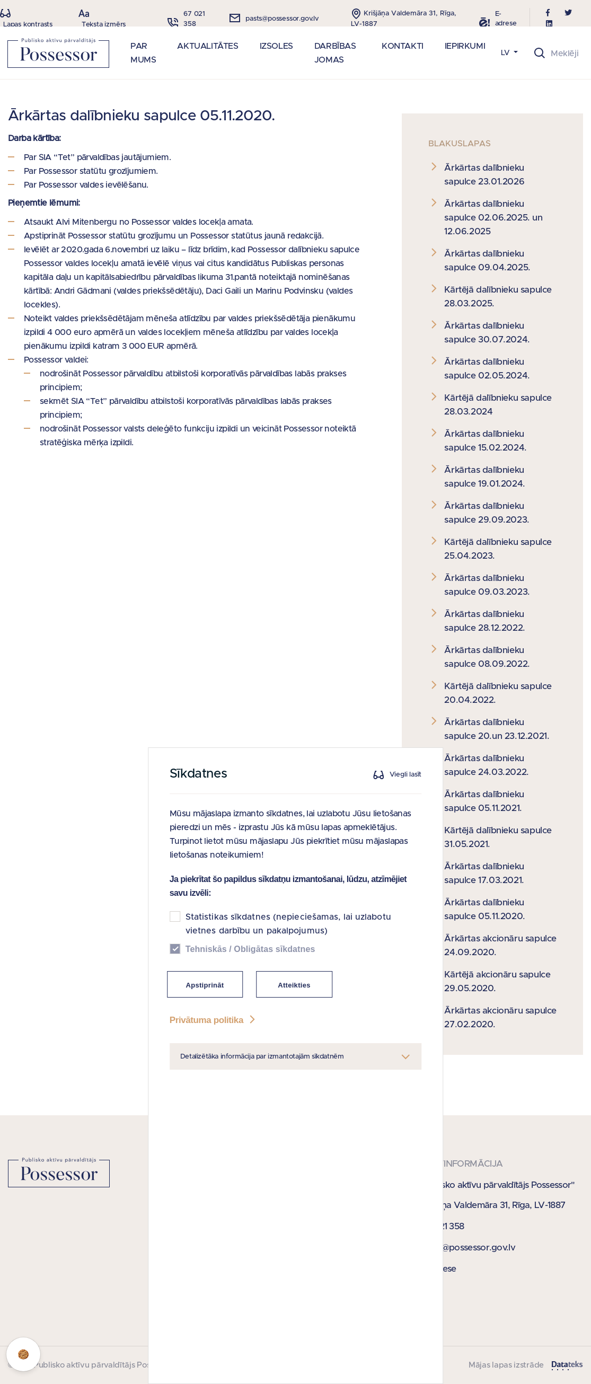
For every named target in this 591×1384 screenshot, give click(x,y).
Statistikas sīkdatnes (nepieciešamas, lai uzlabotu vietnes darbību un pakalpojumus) (288, 1007)
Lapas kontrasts (27, 24)
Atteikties (294, 1068)
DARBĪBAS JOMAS (335, 53)
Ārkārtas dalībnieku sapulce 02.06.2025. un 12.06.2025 (493, 217)
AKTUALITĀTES (207, 46)
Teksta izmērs (104, 24)
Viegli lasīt (406, 857)
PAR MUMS (143, 53)
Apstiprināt (205, 1068)
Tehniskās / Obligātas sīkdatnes (250, 1032)
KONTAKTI (403, 46)
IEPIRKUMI (465, 46)
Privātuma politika (214, 1103)
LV (506, 53)
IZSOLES (276, 46)
